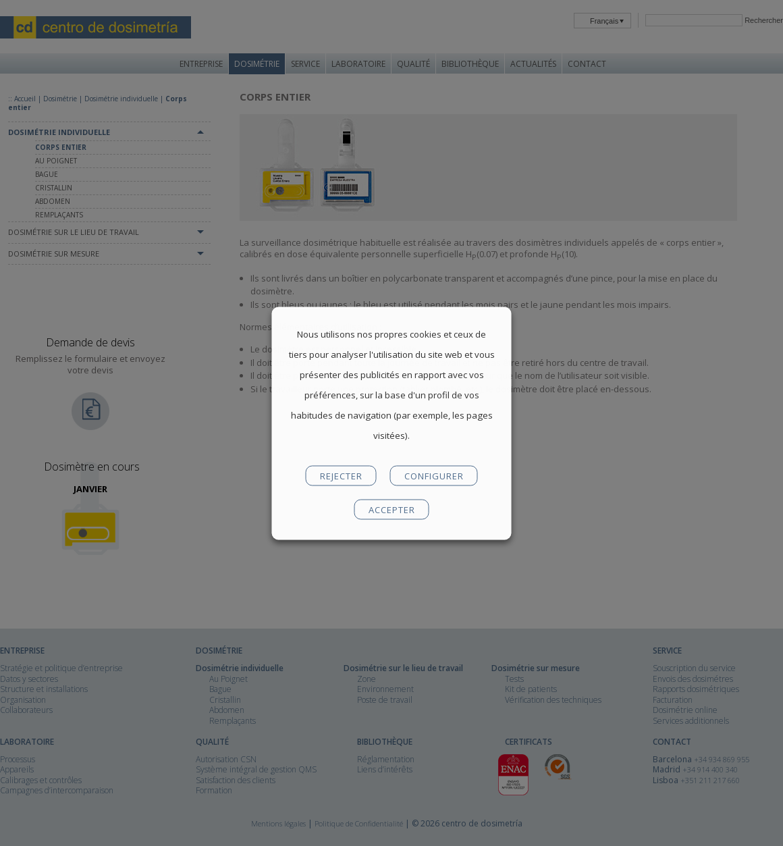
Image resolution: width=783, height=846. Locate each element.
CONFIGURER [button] (434, 475)
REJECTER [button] (341, 475)
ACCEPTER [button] (392, 509)
